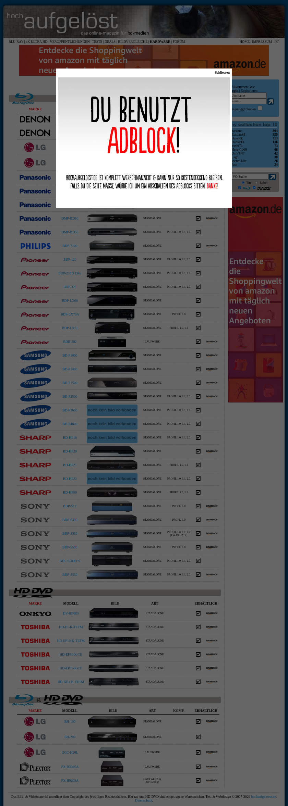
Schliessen (222, 72)
